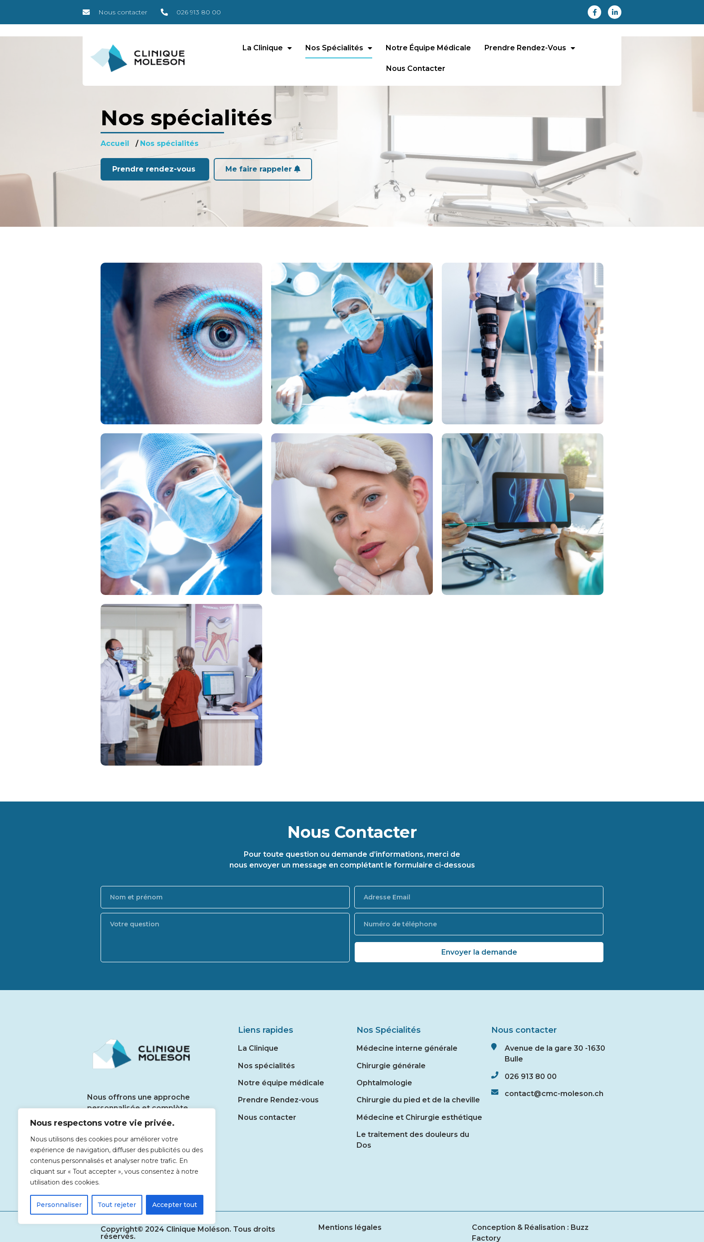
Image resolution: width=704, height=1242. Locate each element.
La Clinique (267, 48)
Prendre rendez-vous (529, 48)
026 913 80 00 (531, 1076)
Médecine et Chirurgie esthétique (419, 1117)
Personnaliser (59, 1205)
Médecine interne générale (407, 1048)
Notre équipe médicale (428, 48)
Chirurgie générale (391, 1065)
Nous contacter (415, 68)
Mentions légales (350, 1227)
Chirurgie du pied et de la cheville (418, 1100)
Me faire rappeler (262, 169)
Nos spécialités (338, 48)
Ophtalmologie (384, 1083)
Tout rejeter (117, 1205)
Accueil (115, 143)
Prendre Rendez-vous (278, 1100)
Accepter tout (174, 1205)
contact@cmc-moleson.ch (554, 1093)
